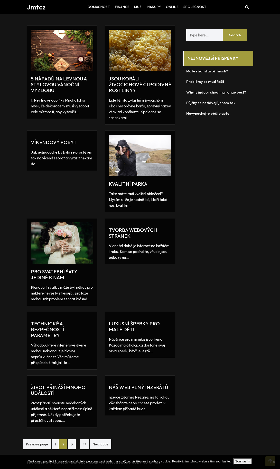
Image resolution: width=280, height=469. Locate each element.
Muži (138, 7)
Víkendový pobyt (54, 142)
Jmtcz (36, 7)
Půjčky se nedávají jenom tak (210, 102)
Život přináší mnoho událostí (58, 390)
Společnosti (195, 7)
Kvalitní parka (128, 184)
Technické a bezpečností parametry (47, 329)
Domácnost (99, 7)
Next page (100, 444)
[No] (273, 462)
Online (172, 7)
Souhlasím (242, 461)
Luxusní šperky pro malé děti (134, 326)
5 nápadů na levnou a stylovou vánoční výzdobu (59, 84)
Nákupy (154, 7)
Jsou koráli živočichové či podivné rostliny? (140, 84)
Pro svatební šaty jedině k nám (54, 274)
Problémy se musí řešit (205, 81)
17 (84, 444)
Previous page (37, 444)
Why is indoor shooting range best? (216, 92)
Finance (122, 7)
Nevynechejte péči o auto (207, 113)
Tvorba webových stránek (133, 233)
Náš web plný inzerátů (138, 387)
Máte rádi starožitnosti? (207, 71)
